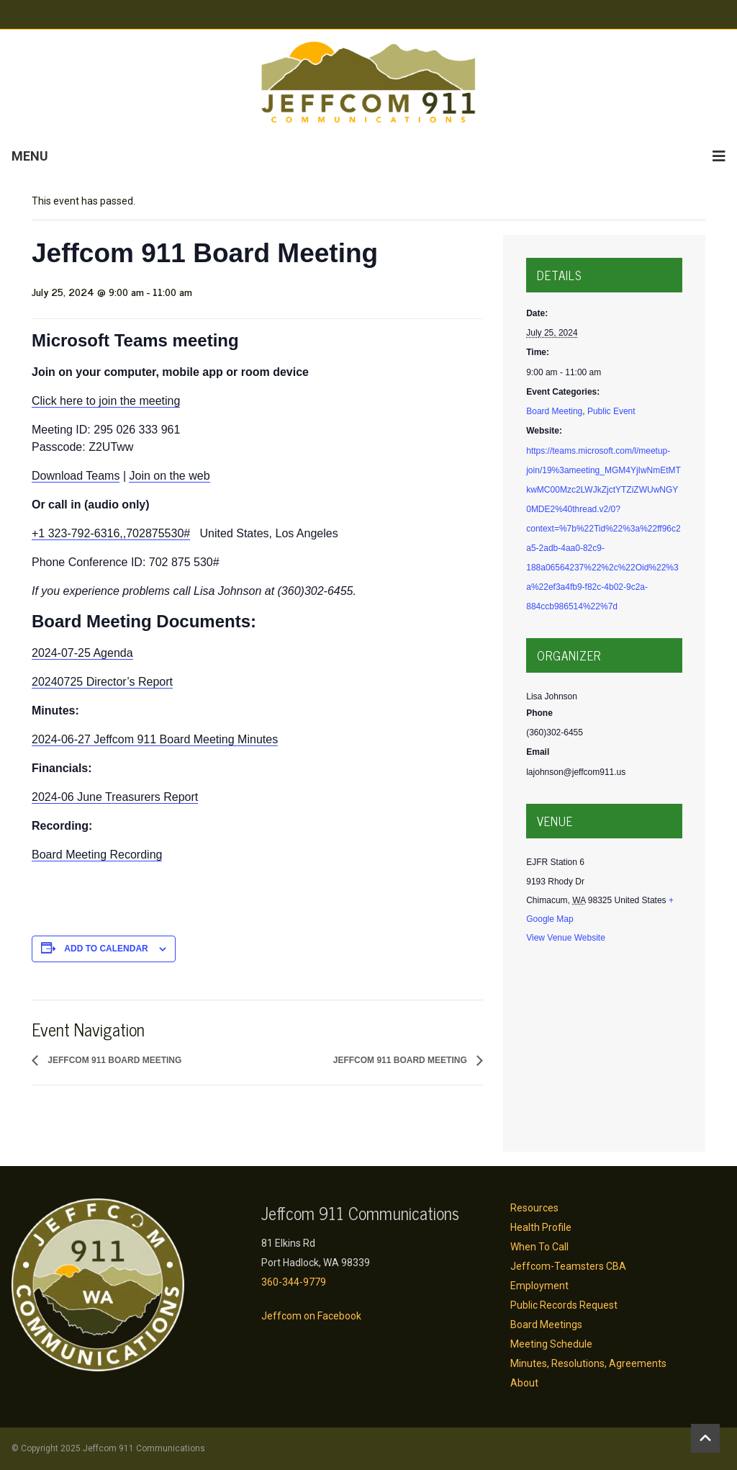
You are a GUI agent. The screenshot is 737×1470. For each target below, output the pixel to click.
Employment (539, 1285)
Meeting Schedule (551, 1344)
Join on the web (169, 476)
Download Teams (75, 476)
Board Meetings (546, 1324)
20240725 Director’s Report (102, 682)
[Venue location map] (604, 1045)
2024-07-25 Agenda (82, 653)
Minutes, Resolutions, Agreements (588, 1363)
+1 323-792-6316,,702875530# (111, 533)
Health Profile (540, 1227)
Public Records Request (564, 1305)
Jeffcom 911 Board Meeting (113, 1060)
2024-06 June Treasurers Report (115, 797)
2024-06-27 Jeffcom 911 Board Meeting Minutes (155, 739)
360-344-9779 (293, 1282)
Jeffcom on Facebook (311, 1316)
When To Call (539, 1246)
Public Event (611, 411)
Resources (534, 1208)
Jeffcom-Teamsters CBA (568, 1266)
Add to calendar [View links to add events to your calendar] (106, 949)
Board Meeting (554, 411)
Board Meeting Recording (97, 854)
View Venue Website (565, 938)
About (524, 1383)
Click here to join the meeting (106, 401)
